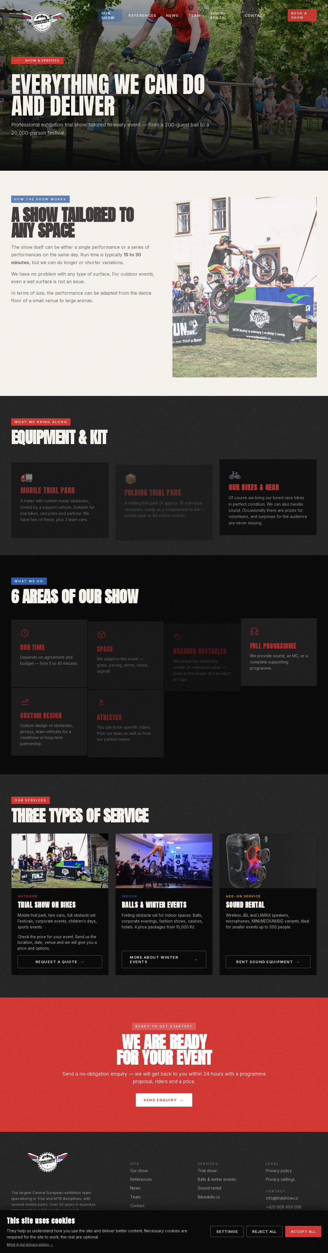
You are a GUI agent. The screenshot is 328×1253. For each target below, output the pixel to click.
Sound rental (209, 1188)
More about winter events (154, 959)
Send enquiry (160, 1100)
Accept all (303, 1231)
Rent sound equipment (264, 961)
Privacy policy (279, 1170)
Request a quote (57, 961)
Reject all (264, 1231)
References (141, 1179)
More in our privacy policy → (30, 1244)
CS (278, 15)
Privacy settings (280, 1179)
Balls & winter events (217, 1179)
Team (135, 1197)
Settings (227, 1231)
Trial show (207, 1170)
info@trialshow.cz (282, 1198)
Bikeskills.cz (209, 1197)
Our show (139, 1170)
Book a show (299, 15)
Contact (137, 1205)
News (135, 1188)
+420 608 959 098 (283, 1207)
